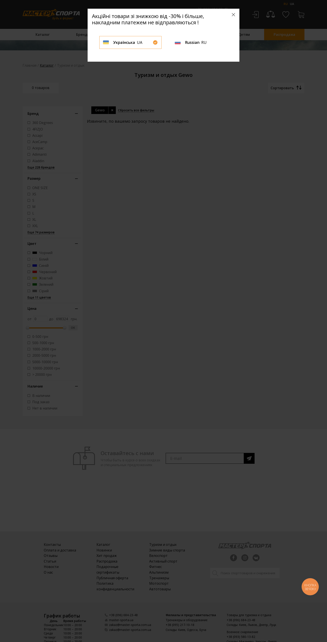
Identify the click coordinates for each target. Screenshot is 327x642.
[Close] (233, 14)
